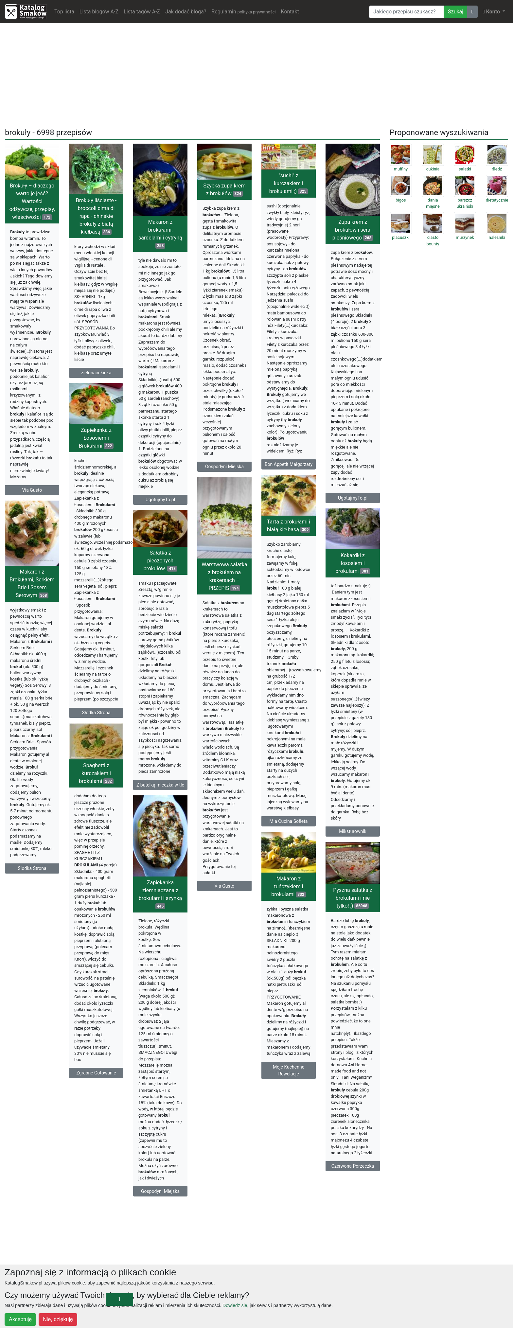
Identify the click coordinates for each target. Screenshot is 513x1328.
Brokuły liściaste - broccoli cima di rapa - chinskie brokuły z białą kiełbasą (96, 216)
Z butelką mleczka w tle (160, 785)
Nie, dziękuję (58, 1319)
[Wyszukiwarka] (406, 12)
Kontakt (290, 12)
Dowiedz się (234, 1305)
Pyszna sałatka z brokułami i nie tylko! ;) (352, 898)
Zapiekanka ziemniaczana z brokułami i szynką (160, 894)
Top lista (64, 12)
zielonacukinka (96, 372)
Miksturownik (352, 831)
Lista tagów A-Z (142, 12)
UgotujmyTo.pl (160, 499)
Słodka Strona (96, 712)
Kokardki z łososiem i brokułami (352, 563)
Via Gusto (32, 490)
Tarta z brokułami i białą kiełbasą (288, 526)
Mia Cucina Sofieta (289, 821)
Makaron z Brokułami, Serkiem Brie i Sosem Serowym (31, 583)
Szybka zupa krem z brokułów (224, 190)
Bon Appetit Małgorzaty (288, 464)
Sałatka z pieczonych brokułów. (160, 561)
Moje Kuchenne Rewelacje (288, 1070)
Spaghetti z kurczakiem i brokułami (96, 773)
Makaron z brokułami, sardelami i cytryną (160, 234)
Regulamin (243, 12)
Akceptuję (20, 1319)
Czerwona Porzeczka (352, 1166)
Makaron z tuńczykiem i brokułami (288, 886)
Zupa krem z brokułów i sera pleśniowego (352, 230)
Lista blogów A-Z (99, 12)
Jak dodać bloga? (185, 12)
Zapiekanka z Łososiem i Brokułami (96, 438)
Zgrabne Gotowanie (96, 1072)
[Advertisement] (256, 74)
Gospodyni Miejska (224, 466)
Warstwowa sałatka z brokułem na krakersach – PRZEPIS (224, 576)
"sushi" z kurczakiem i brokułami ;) (288, 183)
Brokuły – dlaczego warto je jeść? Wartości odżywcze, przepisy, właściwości (32, 201)
